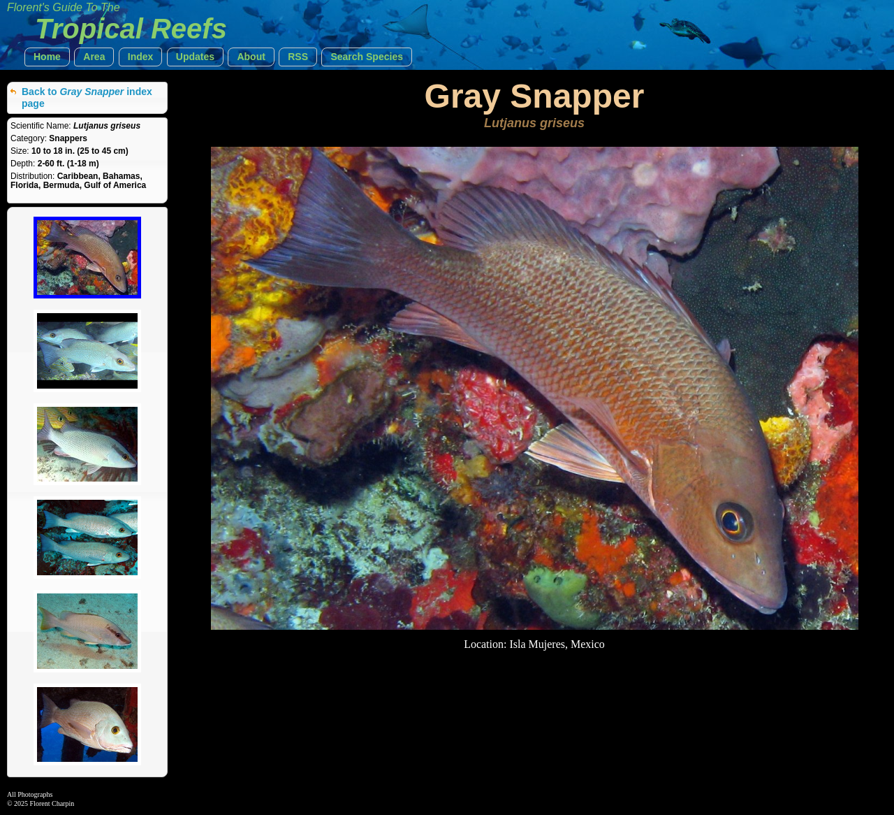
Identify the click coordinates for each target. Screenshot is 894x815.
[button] (47, 57)
